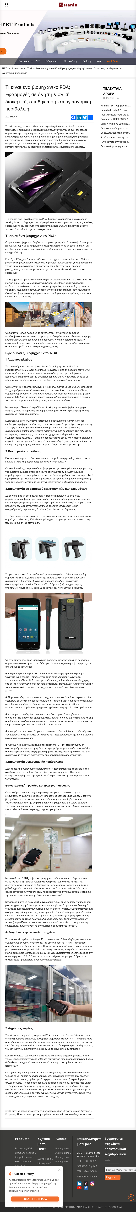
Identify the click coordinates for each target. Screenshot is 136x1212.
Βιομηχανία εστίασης (63, 1148)
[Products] (6, 5)
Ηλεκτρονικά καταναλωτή (25, 1161)
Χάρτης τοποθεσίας (110, 1207)
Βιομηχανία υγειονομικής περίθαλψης (63, 1161)
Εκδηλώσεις (51, 61)
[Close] (59, 1171)
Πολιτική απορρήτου (62, 1207)
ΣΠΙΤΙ (5, 68)
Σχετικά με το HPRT (29, 61)
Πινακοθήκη (70, 61)
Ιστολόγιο (112, 61)
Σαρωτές (20, 1166)
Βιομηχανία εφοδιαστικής (63, 1157)
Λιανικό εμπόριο (63, 1152)
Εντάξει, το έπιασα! (35, 1200)
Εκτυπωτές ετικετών (25, 1152)
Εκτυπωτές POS (23, 1148)
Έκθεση (87, 61)
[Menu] (129, 5)
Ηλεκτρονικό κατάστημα (46, 1163)
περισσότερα (111, 98)
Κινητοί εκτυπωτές (25, 1157)
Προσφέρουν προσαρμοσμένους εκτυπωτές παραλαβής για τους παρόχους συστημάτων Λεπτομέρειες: (73, 1114)
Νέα (99, 61)
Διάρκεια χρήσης (87, 1207)
